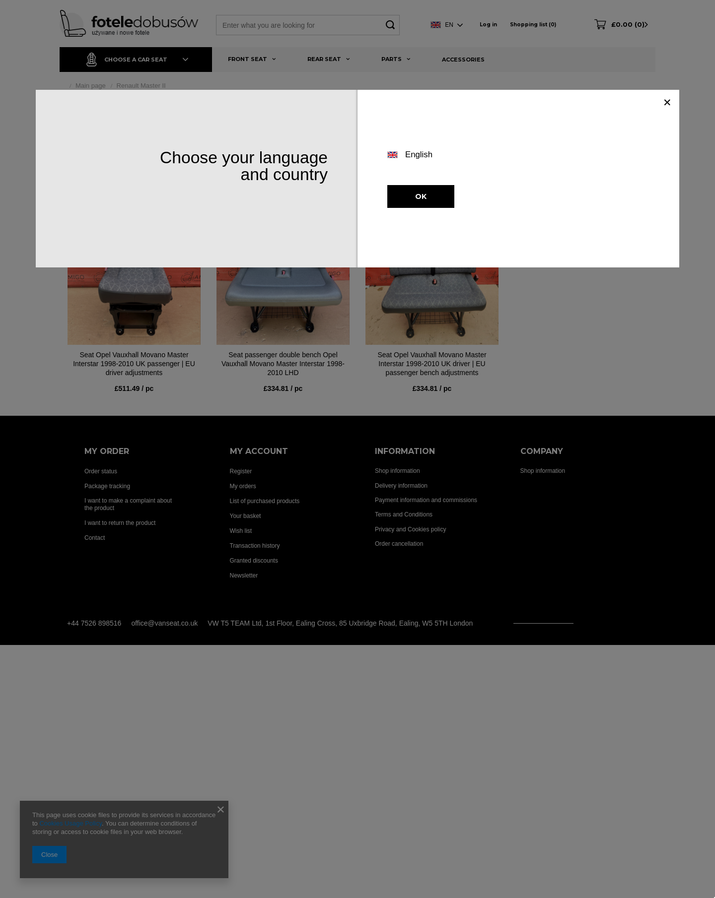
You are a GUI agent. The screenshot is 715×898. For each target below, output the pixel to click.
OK (421, 196)
